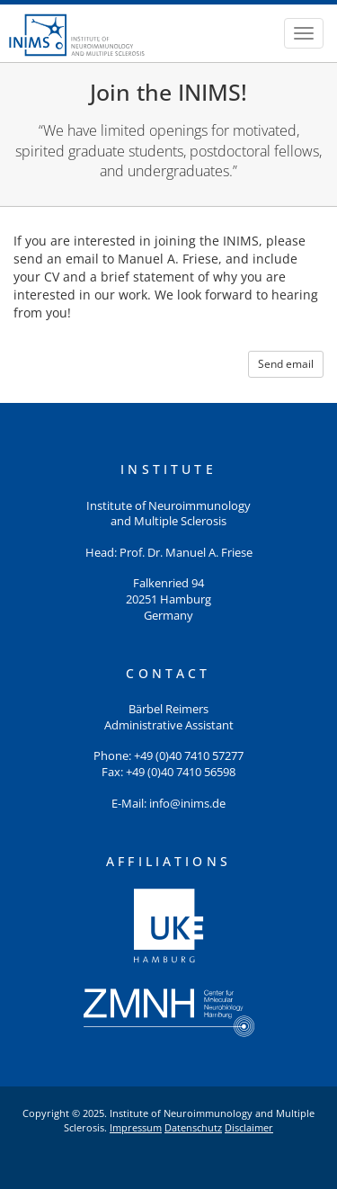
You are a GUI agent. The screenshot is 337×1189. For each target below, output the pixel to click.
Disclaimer (249, 1127)
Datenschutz (193, 1127)
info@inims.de (187, 803)
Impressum (136, 1127)
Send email (286, 363)
